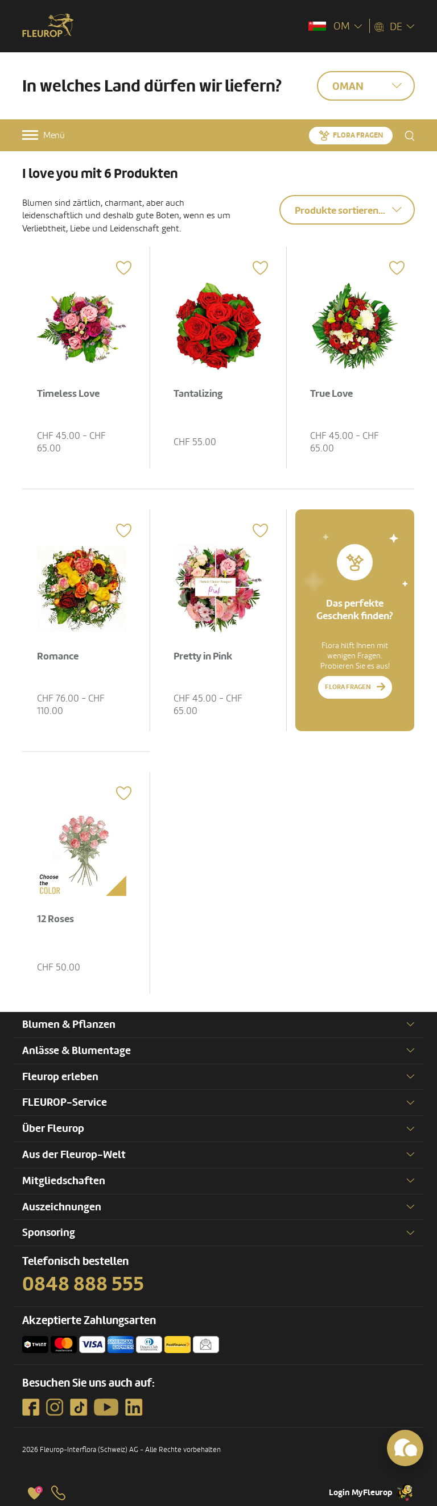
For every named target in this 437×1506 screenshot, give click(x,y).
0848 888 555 (83, 1284)
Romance (58, 656)
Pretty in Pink (203, 656)
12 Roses (55, 919)
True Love (331, 393)
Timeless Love (68, 393)
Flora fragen (358, 135)
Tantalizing (198, 393)
